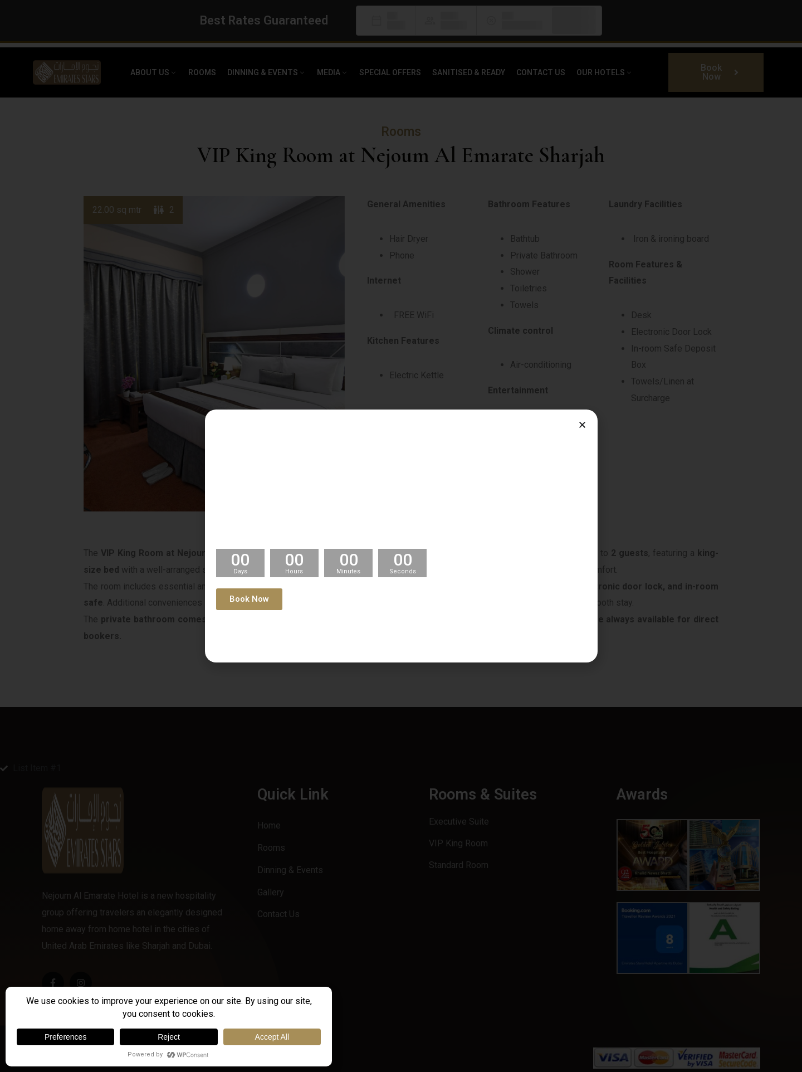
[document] (401, 536)
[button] (582, 425)
